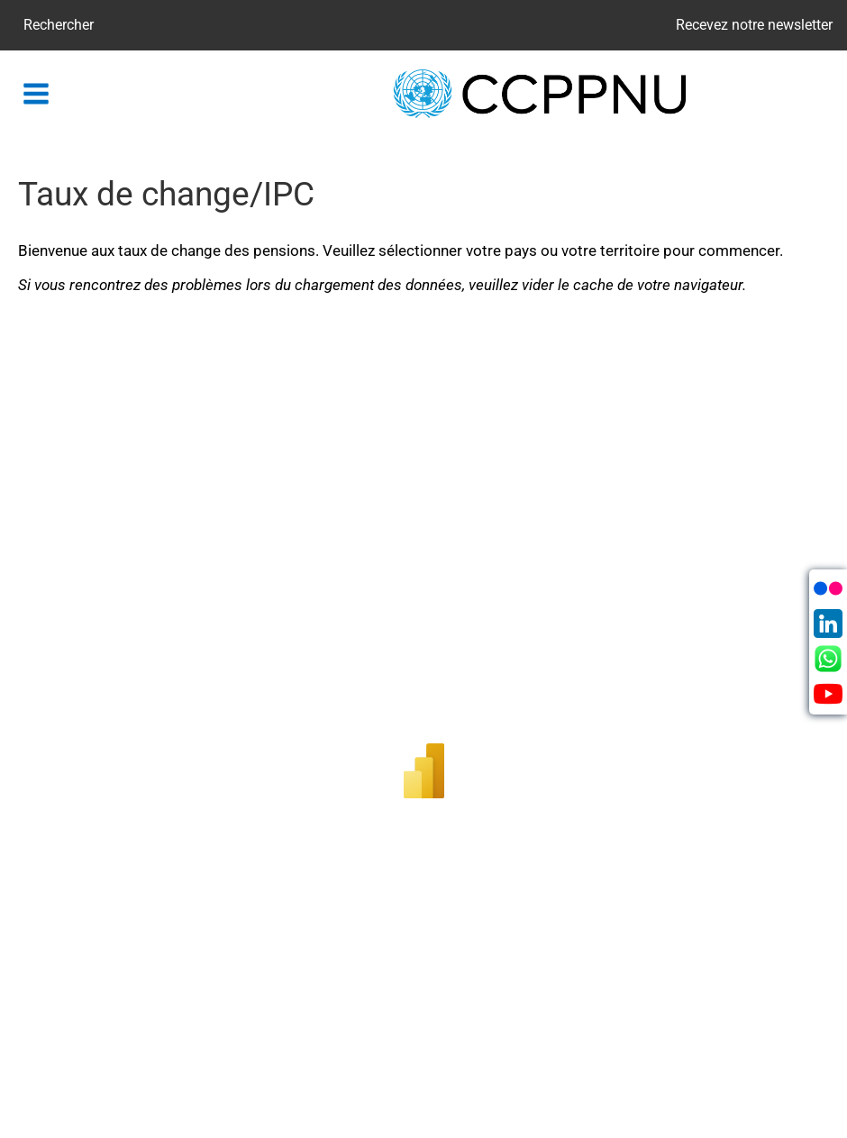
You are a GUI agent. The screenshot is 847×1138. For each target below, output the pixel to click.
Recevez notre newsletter (754, 24)
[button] (36, 93)
